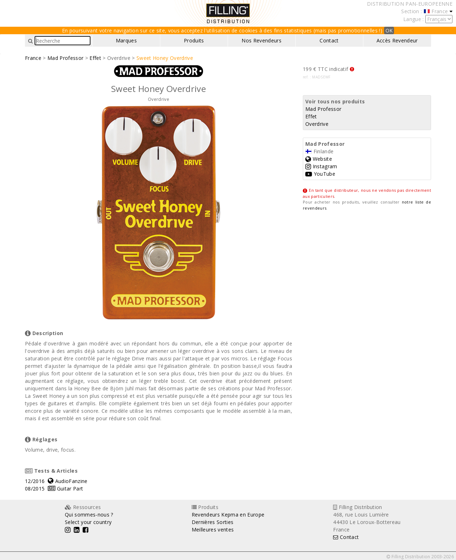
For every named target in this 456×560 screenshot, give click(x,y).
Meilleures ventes (213, 529)
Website (318, 158)
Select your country (88, 522)
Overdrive (316, 123)
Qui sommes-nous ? (89, 514)
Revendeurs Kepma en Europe (228, 514)
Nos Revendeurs (261, 40)
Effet (95, 58)
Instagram (321, 166)
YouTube (320, 173)
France (33, 58)
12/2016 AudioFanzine (56, 481)
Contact (329, 40)
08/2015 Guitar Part (54, 488)
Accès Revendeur (397, 40)
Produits (194, 40)
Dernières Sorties (213, 522)
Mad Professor (65, 58)
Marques (126, 40)
